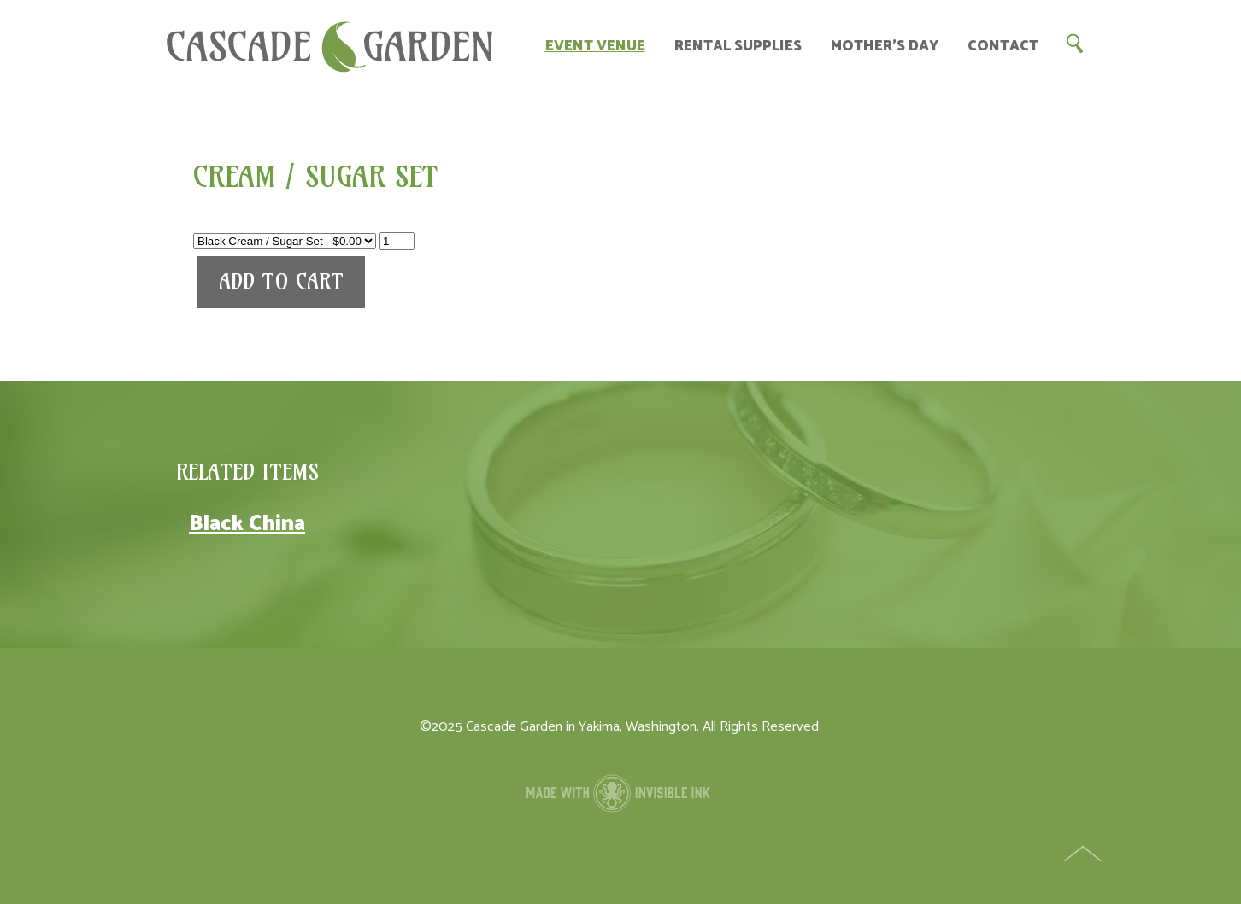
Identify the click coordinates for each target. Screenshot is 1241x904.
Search (1074, 42)
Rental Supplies (738, 46)
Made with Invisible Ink (620, 793)
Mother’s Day (884, 46)
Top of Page (1084, 855)
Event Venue (595, 46)
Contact (1003, 46)
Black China (247, 524)
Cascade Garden (330, 47)
